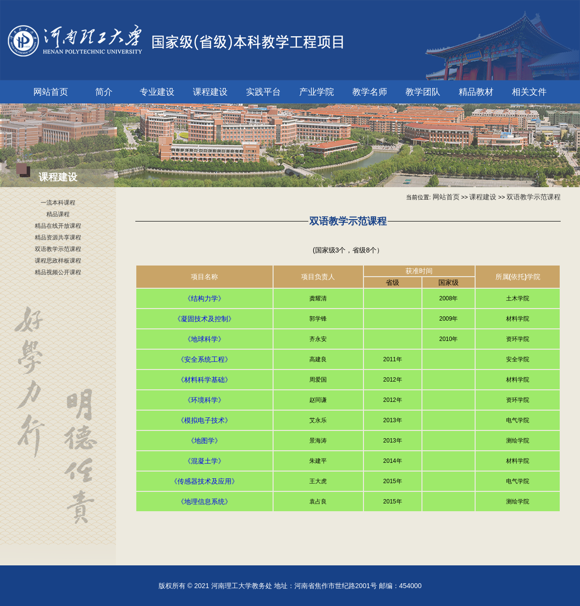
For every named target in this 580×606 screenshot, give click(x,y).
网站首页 (50, 92)
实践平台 (263, 92)
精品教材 (476, 92)
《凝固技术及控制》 (204, 319)
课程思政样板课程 (58, 260)
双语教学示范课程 (58, 249)
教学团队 (423, 92)
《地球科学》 (204, 339)
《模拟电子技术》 (204, 420)
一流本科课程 (58, 202)
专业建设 (157, 92)
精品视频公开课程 (58, 272)
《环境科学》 (204, 400)
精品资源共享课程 (58, 237)
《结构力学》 (204, 298)
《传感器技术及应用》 (204, 481)
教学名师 (369, 92)
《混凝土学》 (204, 461)
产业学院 (316, 92)
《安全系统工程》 (204, 359)
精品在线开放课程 (58, 225)
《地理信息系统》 (204, 501)
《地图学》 (204, 440)
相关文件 (529, 92)
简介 (104, 92)
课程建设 (210, 92)
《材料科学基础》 (204, 380)
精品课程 (58, 214)
